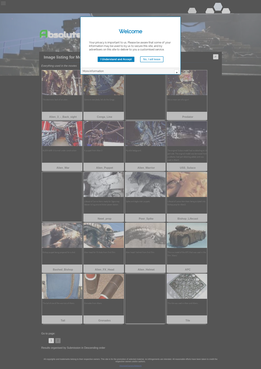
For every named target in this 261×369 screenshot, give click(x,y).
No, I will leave (151, 59)
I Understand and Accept (116, 59)
